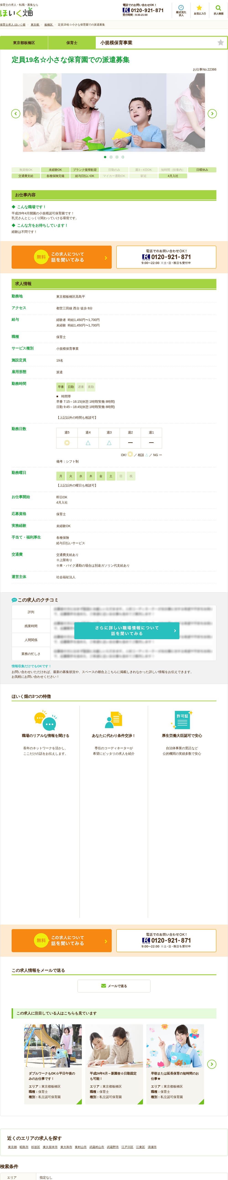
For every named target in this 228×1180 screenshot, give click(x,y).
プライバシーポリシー (134, 1103)
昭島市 (24, 990)
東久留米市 (50, 990)
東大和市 (66, 990)
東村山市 (81, 990)
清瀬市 (152, 990)
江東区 (140, 990)
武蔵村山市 (96, 990)
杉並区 (35, 990)
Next (211, 907)
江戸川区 (127, 990)
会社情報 (11, 1103)
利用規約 (68, 1103)
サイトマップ (185, 1103)
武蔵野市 (113, 990)
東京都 (12, 990)
